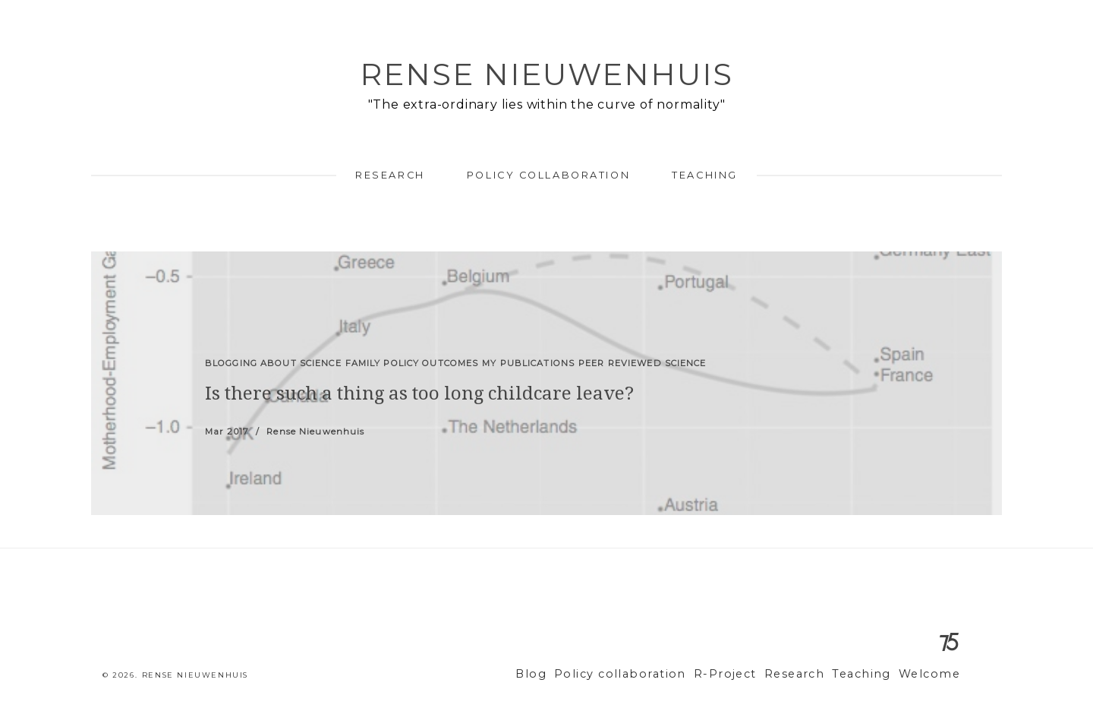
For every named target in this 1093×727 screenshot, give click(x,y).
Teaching (704, 175)
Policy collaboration (548, 175)
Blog (573, 674)
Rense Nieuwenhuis (546, 74)
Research (389, 175)
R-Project (747, 674)
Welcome (932, 674)
